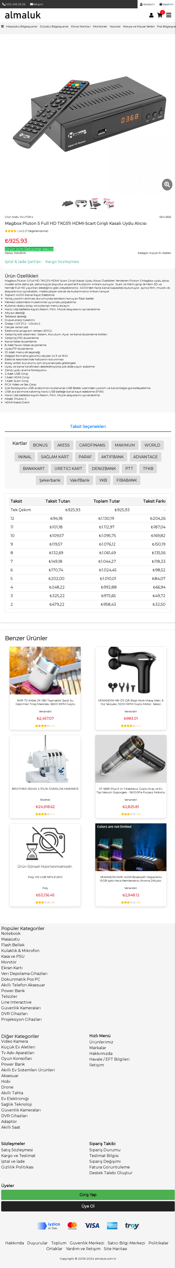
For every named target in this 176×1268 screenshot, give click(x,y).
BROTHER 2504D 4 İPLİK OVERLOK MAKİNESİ (45, 788)
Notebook (11, 933)
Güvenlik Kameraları (21, 1008)
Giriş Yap (88, 1195)
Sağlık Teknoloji (16, 1104)
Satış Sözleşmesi (17, 1150)
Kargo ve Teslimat (18, 1155)
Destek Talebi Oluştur (111, 1173)
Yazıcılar (115, 26)
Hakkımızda (100, 1053)
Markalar (97, 1048)
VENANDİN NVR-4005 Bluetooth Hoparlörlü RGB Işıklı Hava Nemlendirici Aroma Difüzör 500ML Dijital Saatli (131, 878)
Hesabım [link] (147, 4)
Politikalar (159, 1243)
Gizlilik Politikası (17, 1167)
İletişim (36, 4)
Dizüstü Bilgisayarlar (54, 26)
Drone (7, 1087)
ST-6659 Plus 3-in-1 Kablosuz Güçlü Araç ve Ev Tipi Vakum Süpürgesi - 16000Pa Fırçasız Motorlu (130, 790)
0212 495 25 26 (13, 4)
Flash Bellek (13, 945)
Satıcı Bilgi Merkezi (126, 1243)
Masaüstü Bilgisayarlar (21, 26)
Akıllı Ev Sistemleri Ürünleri (28, 1070)
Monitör (9, 962)
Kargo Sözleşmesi (62, 261)
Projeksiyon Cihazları (21, 1019)
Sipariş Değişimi (105, 1161)
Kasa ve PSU (13, 956)
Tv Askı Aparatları (17, 1053)
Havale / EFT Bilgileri (109, 1059)
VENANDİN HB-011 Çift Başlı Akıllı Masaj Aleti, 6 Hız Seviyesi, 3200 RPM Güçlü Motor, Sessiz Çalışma (130, 702)
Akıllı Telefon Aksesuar (23, 985)
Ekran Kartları (81, 26)
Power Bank (13, 991)
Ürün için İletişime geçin (29, 249)
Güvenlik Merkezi (87, 1243)
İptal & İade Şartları (23, 261)
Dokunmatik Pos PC (20, 979)
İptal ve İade (13, 1161)
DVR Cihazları (14, 1013)
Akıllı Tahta (12, 1093)
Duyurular (37, 1243)
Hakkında (14, 1243)
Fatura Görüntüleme (109, 1167)
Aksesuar (10, 1075)
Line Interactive (16, 1002)
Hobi (6, 1081)
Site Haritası (115, 1249)
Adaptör (9, 1121)
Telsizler (9, 996)
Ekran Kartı (12, 968)
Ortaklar (54, 1249)
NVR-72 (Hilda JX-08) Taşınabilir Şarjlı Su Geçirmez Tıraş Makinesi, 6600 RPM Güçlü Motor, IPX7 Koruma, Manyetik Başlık (45, 702)
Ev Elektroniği (15, 1098)
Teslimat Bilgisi (104, 1155)
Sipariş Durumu (105, 1150)
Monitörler (100, 26)
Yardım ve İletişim (83, 1249)
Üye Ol (87, 1206)
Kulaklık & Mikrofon (20, 950)
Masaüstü (10, 939)
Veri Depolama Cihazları (24, 973)
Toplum (58, 1243)
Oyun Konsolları (16, 1058)
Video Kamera (14, 1041)
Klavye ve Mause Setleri (139, 26)
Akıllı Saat (10, 1127)
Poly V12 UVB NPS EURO (45, 877)
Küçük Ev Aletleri (18, 1047)
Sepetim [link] (167, 4)
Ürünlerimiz (101, 1042)
